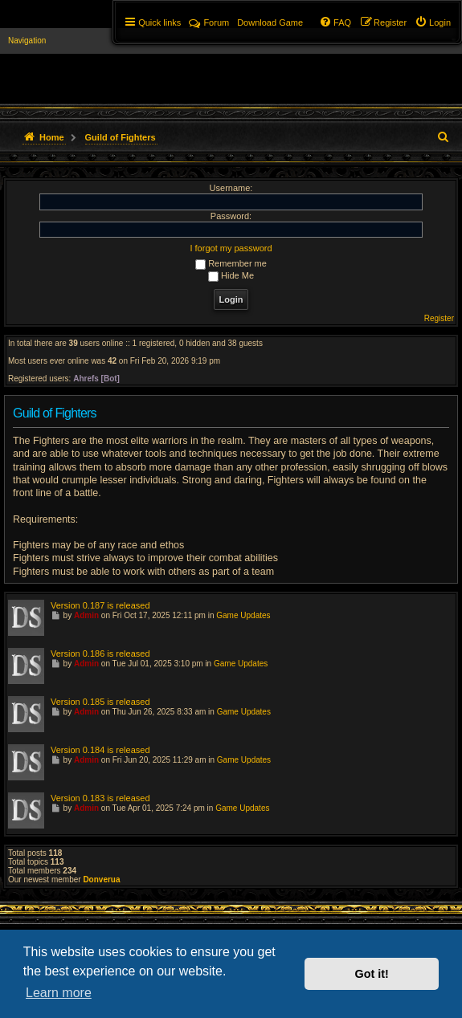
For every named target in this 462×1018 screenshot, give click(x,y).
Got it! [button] (372, 973)
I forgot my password (231, 248)
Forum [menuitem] (209, 22)
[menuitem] (433, 22)
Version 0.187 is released (100, 605)
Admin (86, 615)
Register (439, 318)
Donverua (101, 879)
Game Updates (243, 615)
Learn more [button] (59, 993)
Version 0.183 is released (100, 798)
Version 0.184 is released (100, 750)
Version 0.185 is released (100, 701)
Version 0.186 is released (100, 653)
